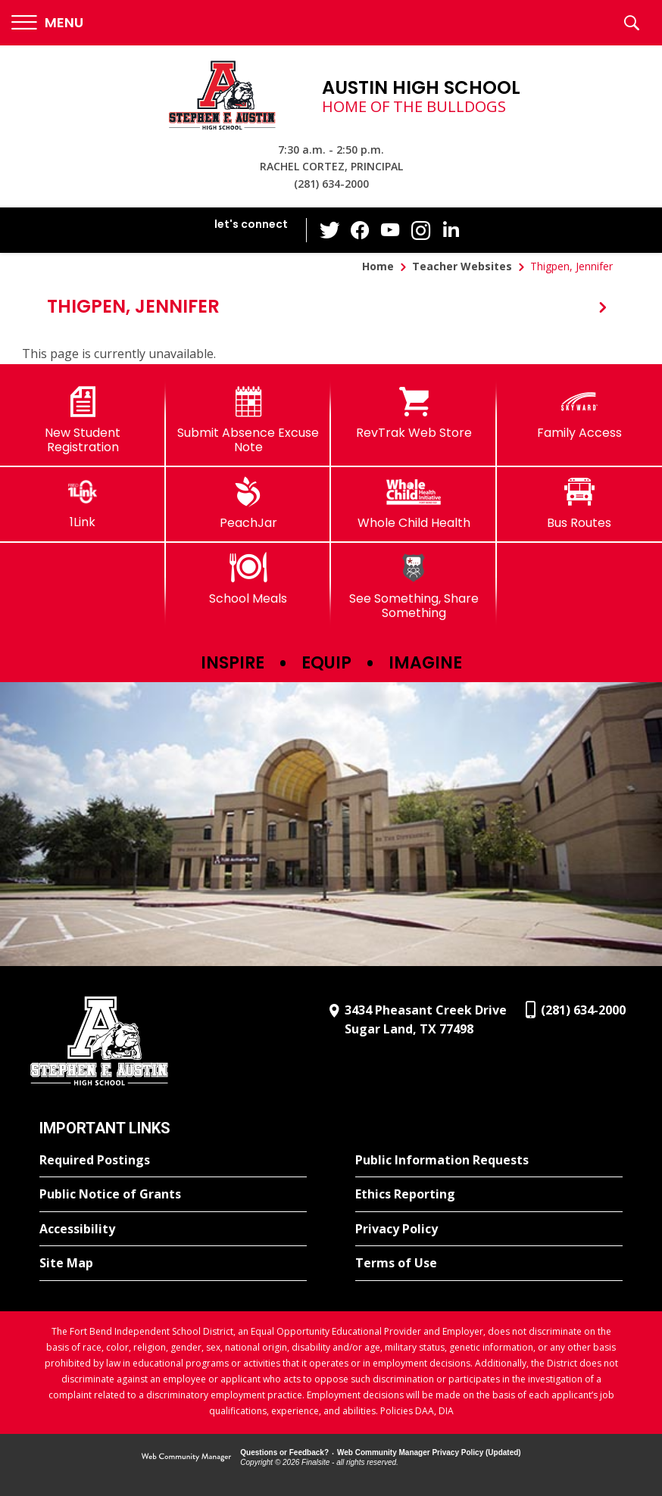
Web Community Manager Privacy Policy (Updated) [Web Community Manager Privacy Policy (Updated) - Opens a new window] (429, 1452)
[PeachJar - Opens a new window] (248, 503)
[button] (47, 23)
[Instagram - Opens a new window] (421, 230)
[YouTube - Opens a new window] (391, 229)
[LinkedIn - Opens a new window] (451, 229)
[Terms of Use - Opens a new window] (489, 1263)
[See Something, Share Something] (414, 586)
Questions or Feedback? (284, 1452)
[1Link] (83, 503)
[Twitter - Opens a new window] (330, 229)
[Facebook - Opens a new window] (360, 230)
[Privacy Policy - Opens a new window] (489, 1229)
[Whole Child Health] (414, 503)
